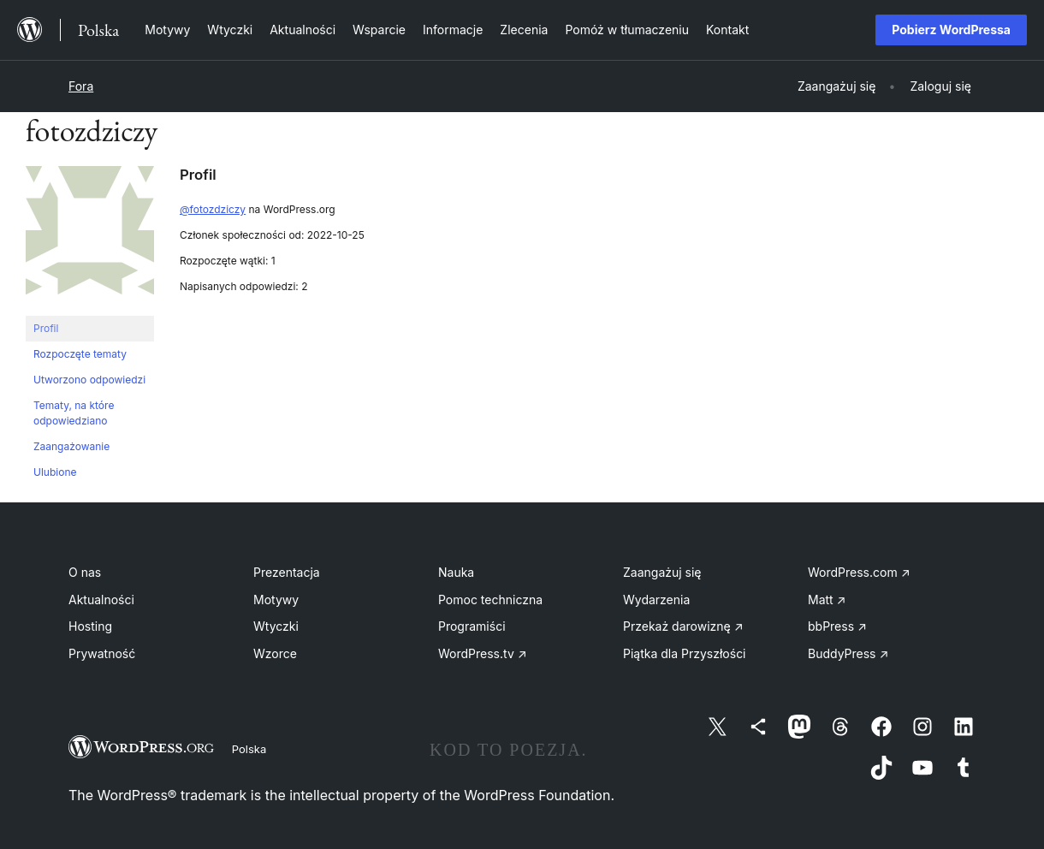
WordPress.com (859, 572)
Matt (826, 599)
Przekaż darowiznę (683, 626)
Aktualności (101, 599)
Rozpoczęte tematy (80, 353)
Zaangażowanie (71, 446)
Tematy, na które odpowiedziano (73, 413)
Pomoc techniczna (490, 599)
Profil (45, 328)
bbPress (837, 626)
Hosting (90, 626)
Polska (249, 749)
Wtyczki (276, 626)
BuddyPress (848, 653)
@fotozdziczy (213, 209)
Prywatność (101, 653)
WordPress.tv (482, 653)
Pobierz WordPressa (951, 29)
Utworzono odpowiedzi (89, 379)
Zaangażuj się (662, 572)
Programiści (472, 626)
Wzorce (275, 653)
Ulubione (54, 472)
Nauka (456, 572)
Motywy (276, 599)
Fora (80, 86)
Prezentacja (286, 572)
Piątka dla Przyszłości (684, 653)
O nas (84, 572)
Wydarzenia (656, 599)
